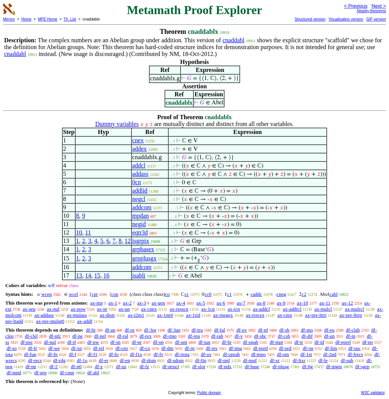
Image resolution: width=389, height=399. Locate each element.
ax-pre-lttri (315, 315)
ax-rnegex (223, 315)
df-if (71, 342)
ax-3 (141, 303)
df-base (252, 366)
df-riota (182, 354)
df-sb (284, 330)
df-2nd (330, 354)
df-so (11, 348)
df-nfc (55, 336)
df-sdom (175, 360)
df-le (323, 360)
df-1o (82, 360)
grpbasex (143, 249)
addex (139, 148)
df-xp (76, 348)
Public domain (209, 393)
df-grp (40, 372)
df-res (211, 348)
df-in (350, 336)
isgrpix (140, 241)
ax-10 (302, 303)
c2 (304, 294)
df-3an (174, 330)
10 (79, 232)
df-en (125, 360)
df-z (99, 366)
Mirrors (9, 19)
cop (115, 294)
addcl (138, 165)
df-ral (122, 336)
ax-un (124, 309)
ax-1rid (193, 315)
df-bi (90, 330)
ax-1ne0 (165, 315)
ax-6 (221, 303)
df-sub (347, 360)
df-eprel (343, 342)
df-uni (181, 342)
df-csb (284, 336)
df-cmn (67, 372)
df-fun (30, 354)
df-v (239, 336)
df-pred (260, 348)
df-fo (114, 354)
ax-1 (113, 303)
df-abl (93, 372)
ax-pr (102, 309)
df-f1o (136, 354)
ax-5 (200, 303)
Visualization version (346, 19)
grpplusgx (144, 258)
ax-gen (158, 303)
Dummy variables (117, 124)
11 (88, 232)
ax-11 (324, 303)
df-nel (100, 336)
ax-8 (261, 303)
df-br (227, 342)
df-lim (331, 348)
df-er (103, 360)
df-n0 (76, 366)
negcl (138, 199)
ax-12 (347, 303)
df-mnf (250, 360)
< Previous (355, 6)
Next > (379, 6)
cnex (138, 140)
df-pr (137, 342)
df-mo (307, 330)
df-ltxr (299, 360)
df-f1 (93, 354)
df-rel (98, 348)
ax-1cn (208, 309)
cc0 (207, 294)
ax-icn (234, 309)
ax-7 (241, 303)
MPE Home (47, 19)
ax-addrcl (292, 309)
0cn (136, 182)
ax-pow (78, 309)
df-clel (31, 336)
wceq (46, 294)
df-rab (217, 336)
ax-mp (96, 303)
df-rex (145, 336)
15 (97, 275)
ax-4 (180, 303)
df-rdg (59, 360)
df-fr (32, 348)
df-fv (158, 354)
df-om (283, 354)
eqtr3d (140, 232)
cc (186, 294)
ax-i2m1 (136, 315)
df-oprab (231, 354)
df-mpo (258, 354)
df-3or (150, 330)
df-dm (167, 348)
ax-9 (281, 303)
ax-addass (44, 315)
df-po (367, 342)
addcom (142, 207)
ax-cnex (149, 309)
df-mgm (334, 366)
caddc (256, 294)
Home (26, 19)
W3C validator (373, 393)
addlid (139, 190)
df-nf (263, 330)
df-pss (27, 342)
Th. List (70, 19)
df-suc (354, 348)
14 (88, 275)
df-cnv (121, 348)
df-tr (298, 342)
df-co (145, 348)
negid (139, 224)
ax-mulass (77, 315)
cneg (281, 294)
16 (106, 275)
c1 (229, 294)
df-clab (353, 330)
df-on (308, 348)
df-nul (50, 342)
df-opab (250, 342)
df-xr (275, 360)
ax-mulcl (323, 309)
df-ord (285, 348)
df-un (329, 336)
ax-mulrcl (354, 309)
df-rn (189, 348)
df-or (129, 330)
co (167, 294)
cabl (333, 294)
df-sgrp (362, 366)
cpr (95, 294)
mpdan (140, 215)
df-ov (206, 354)
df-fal (219, 330)
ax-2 (127, 303)
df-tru (197, 330)
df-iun (204, 342)
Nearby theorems (371, 11)
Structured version (309, 19)
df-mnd (13, 372)
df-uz (121, 366)
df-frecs (355, 354)
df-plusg (280, 366)
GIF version (376, 19)
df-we (54, 348)
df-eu (329, 330)
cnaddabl (234, 40)
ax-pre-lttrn (351, 315)
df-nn (30, 366)
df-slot (198, 366)
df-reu (194, 336)
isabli (138, 275)
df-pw (93, 342)
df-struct (170, 366)
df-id (319, 342)
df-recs (35, 360)
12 (128, 241)
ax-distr (107, 315)
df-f (72, 354)
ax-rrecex (255, 315)
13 (79, 275)
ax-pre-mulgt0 (50, 321)
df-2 (53, 366)
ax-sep (29, 309)
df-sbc (260, 336)
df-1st (306, 354)
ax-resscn (179, 309)
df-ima (235, 348)
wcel (73, 294)
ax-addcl (261, 309)
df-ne (78, 336)
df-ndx (225, 366)
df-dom (148, 360)
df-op (158, 342)
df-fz (144, 366)
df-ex (241, 330)
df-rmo (170, 336)
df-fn (53, 354)
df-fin (200, 360)
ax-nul (53, 309)
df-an (110, 330)
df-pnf (224, 360)
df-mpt (276, 342)
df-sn (116, 342)
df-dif (307, 336)
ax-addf (84, 321)
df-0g (307, 366)
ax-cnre (284, 315)
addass (140, 174)
